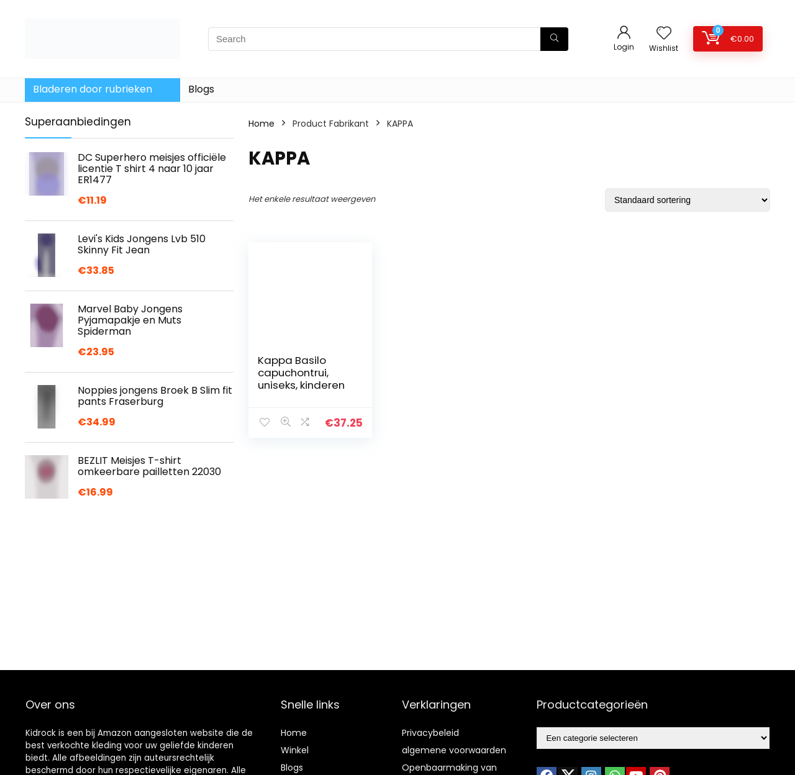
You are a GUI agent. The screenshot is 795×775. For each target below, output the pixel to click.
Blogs (201, 89)
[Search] (554, 39)
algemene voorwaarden (454, 750)
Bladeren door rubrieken (92, 89)
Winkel (295, 750)
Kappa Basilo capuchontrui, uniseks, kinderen (301, 372)
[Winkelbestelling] (687, 200)
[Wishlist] (663, 34)
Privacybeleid (430, 733)
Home (261, 123)
